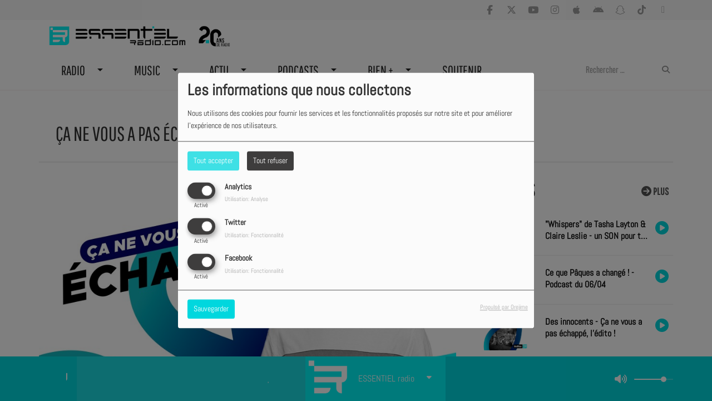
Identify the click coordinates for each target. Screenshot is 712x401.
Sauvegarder (211, 309)
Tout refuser (270, 160)
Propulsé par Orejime (504, 307)
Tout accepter (213, 160)
